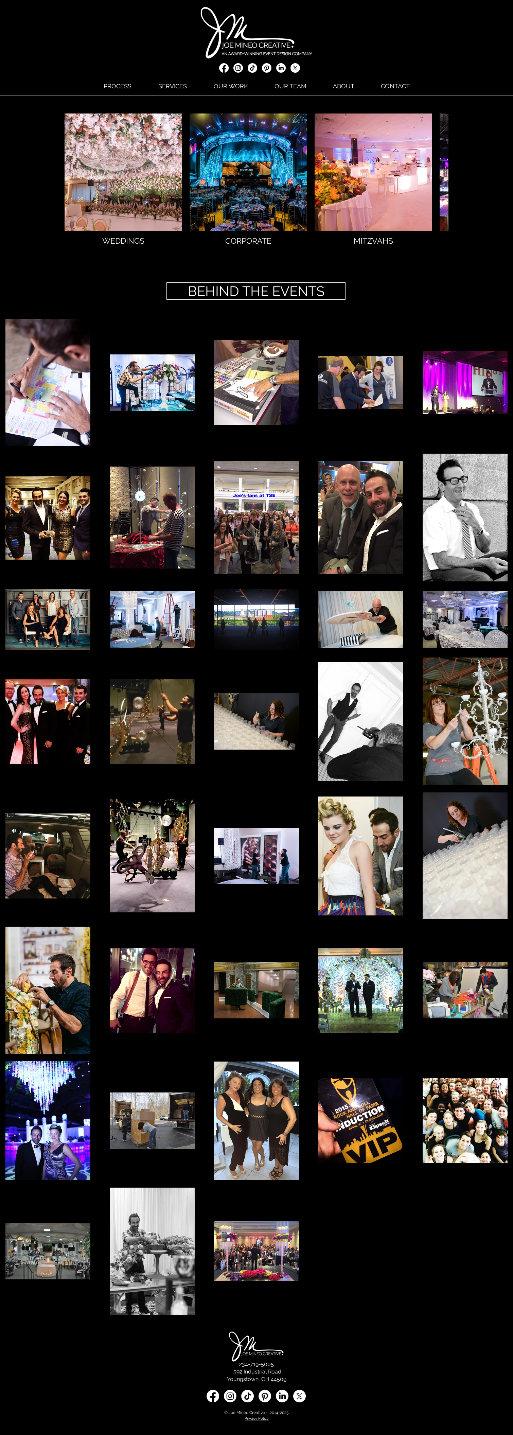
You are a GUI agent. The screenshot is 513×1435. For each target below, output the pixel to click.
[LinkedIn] (281, 68)
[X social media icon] (295, 68)
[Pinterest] (266, 68)
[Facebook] (224, 68)
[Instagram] (238, 68)
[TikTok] (252, 68)
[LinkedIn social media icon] (282, 1396)
